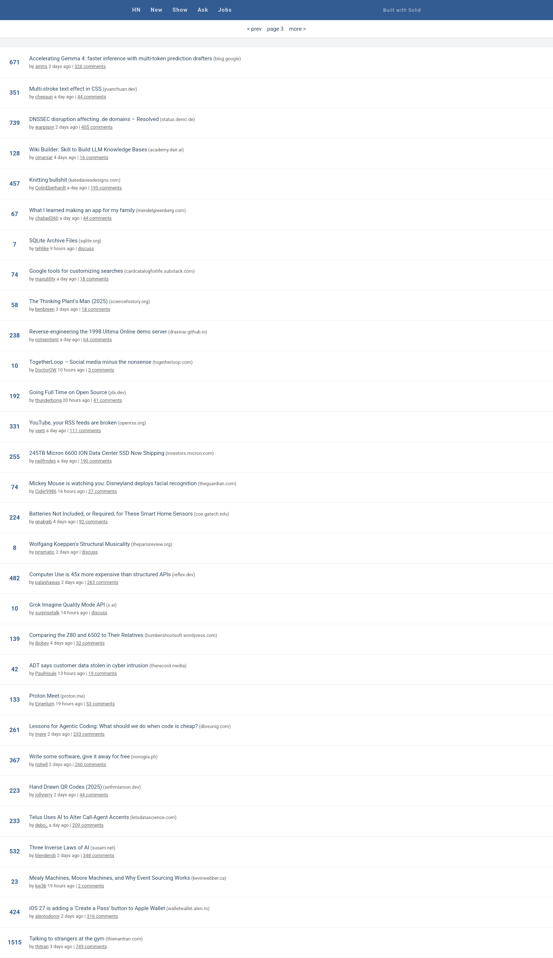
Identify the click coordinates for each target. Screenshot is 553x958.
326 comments (90, 66)
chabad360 (46, 218)
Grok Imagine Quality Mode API (67, 604)
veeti (40, 430)
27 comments (102, 491)
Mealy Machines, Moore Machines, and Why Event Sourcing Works (109, 878)
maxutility (45, 279)
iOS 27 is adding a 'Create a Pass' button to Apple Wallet (97, 908)
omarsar (44, 157)
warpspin (44, 127)
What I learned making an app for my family (82, 210)
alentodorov (47, 916)
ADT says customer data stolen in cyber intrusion (88, 665)
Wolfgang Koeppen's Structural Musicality (79, 544)
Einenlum (44, 703)
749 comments (91, 946)
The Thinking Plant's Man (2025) (68, 301)
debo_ (41, 825)
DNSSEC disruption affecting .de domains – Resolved (94, 119)
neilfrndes (45, 461)
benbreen (44, 309)
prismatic (44, 552)
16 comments (94, 157)
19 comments (102, 673)
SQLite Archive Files (53, 240)
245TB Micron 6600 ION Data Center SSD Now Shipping (96, 453)
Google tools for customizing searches (76, 271)
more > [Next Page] (297, 29)
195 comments (106, 188)
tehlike (42, 248)
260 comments (90, 764)
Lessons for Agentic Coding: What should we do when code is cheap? (113, 726)
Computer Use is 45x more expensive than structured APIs (100, 574)
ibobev (42, 643)
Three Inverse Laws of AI (59, 847)
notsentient (46, 339)
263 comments (102, 582)
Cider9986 (45, 491)
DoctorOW (45, 370)
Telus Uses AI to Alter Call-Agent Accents (79, 817)
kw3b (40, 886)
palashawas (47, 582)
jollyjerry (43, 794)
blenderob (45, 855)
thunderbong (48, 400)
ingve (40, 734)
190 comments (96, 461)
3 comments (101, 370)
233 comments (89, 734)
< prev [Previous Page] (254, 29)
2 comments (91, 886)
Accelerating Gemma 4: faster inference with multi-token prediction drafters (120, 58)
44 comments (91, 96)
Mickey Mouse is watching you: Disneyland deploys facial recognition (113, 483)
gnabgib (43, 521)
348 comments (98, 855)
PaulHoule (45, 673)
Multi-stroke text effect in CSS (65, 89)
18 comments (94, 279)
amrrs (41, 66)
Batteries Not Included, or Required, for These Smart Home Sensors (111, 513)
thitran (42, 946)
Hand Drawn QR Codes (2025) (65, 787)
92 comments (93, 521)
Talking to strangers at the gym (67, 938)
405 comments (97, 127)
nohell (41, 764)
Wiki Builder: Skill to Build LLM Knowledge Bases (88, 149)
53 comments (100, 703)
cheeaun (44, 96)
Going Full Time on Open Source (68, 392)
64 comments (97, 339)
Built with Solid (402, 10)
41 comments (107, 400)
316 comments (102, 916)
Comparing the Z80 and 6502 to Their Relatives (86, 635)
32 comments (90, 643)
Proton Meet (44, 696)
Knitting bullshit (48, 180)
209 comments (88, 825)
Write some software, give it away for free (79, 756)
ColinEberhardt (50, 188)
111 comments (85, 430)
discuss (86, 248)
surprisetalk (47, 612)
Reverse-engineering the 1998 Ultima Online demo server (98, 331)
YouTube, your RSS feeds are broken (73, 422)
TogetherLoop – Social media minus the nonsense (90, 362)
